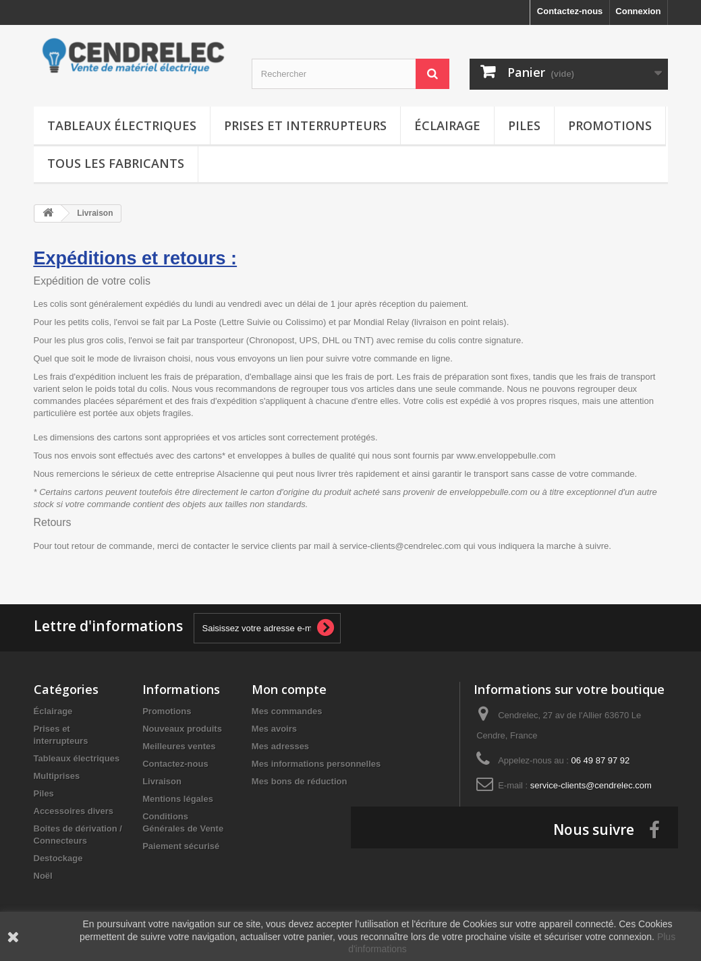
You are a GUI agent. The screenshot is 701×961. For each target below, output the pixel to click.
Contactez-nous (570, 11)
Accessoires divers (74, 811)
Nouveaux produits (182, 729)
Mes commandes (287, 711)
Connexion (638, 11)
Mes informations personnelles (316, 764)
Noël (43, 876)
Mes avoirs (274, 729)
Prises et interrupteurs (305, 125)
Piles (524, 125)
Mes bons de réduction (299, 781)
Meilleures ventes (178, 746)
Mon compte (289, 689)
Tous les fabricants (115, 163)
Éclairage (447, 125)
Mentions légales (177, 799)
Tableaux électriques (121, 125)
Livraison (161, 781)
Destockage (58, 858)
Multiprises (57, 776)
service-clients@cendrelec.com (591, 785)
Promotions (610, 125)
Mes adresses (280, 746)
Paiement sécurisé (180, 846)
